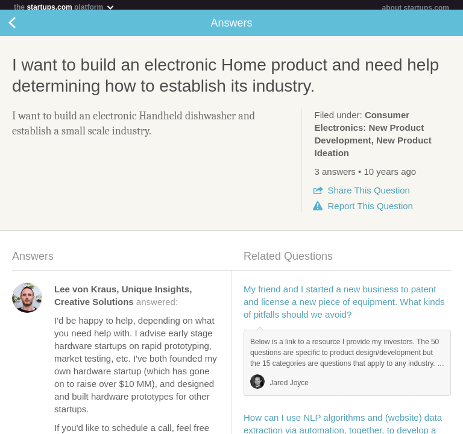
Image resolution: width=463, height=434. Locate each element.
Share (368, 195)
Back (24, 27)
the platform (64, 7)
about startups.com (415, 8)
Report (369, 211)
